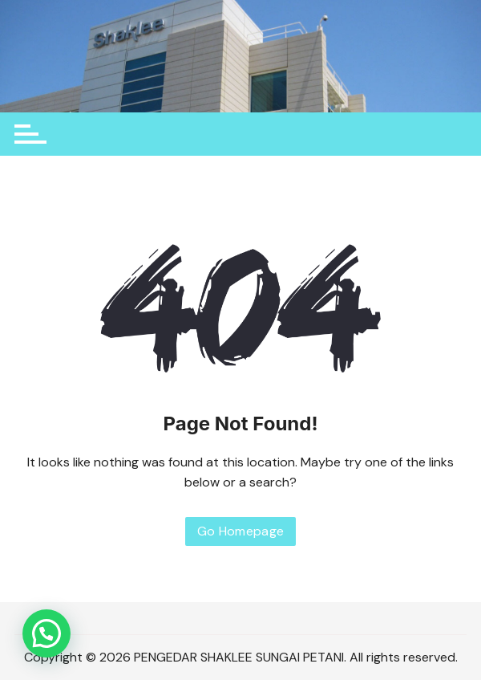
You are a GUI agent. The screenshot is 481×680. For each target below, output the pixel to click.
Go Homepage (241, 531)
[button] (46, 633)
